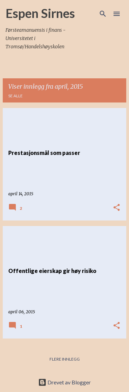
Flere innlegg (65, 359)
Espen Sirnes (40, 13)
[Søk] (103, 14)
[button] (116, 207)
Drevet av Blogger (64, 382)
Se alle (15, 95)
